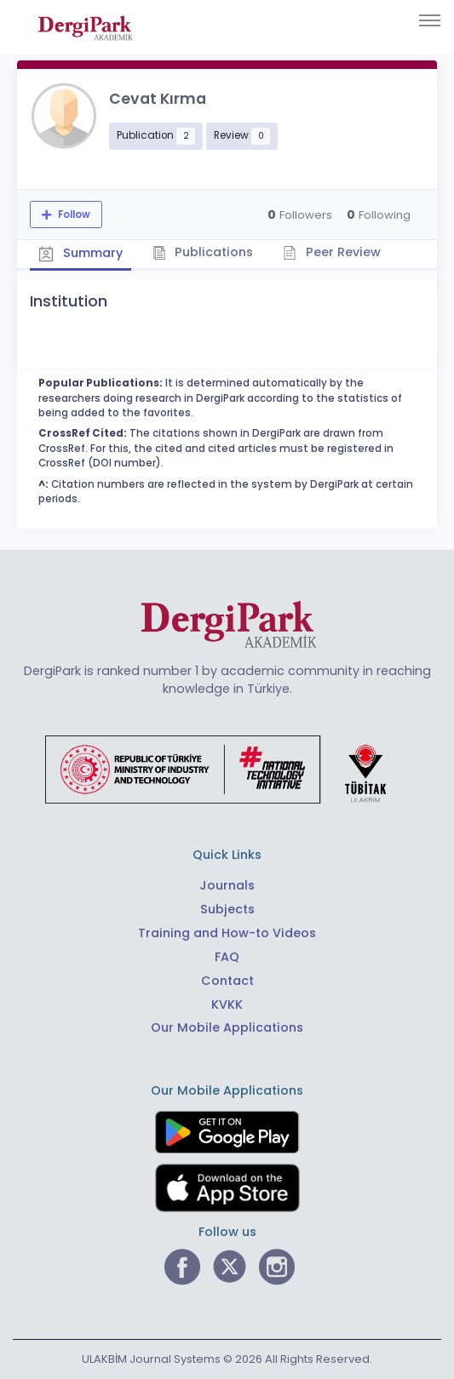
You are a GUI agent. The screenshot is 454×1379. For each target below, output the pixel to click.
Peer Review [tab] (332, 251)
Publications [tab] (203, 251)
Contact (227, 980)
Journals (227, 885)
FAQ (227, 956)
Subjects (227, 909)
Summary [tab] (80, 253)
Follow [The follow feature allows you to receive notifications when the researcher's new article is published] (72, 214)
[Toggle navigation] (429, 20)
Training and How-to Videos (227, 932)
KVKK (227, 1004)
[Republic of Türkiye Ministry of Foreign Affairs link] (226, 768)
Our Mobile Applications (227, 1027)
